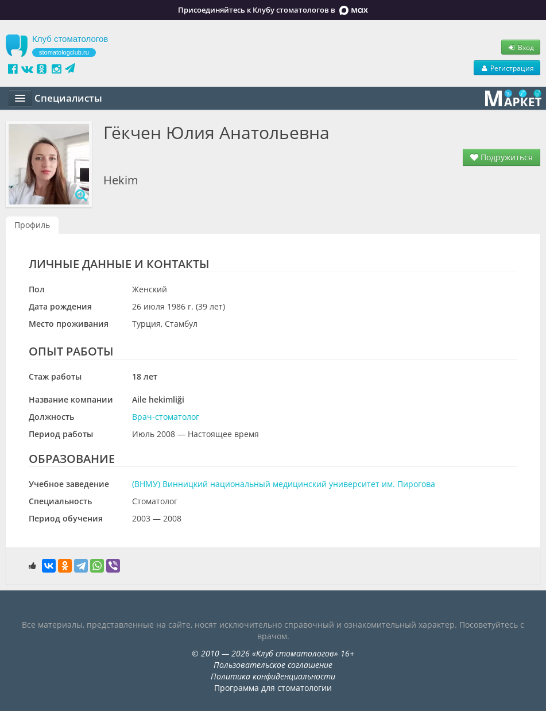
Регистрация (507, 67)
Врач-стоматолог (165, 416)
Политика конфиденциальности (273, 676)
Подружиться (501, 157)
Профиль (32, 224)
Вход (521, 47)
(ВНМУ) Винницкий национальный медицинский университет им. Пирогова (283, 483)
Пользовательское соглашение (273, 664)
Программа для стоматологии (273, 687)
